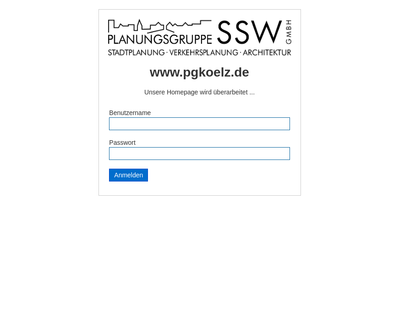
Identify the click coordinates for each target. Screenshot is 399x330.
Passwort (122, 142)
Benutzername (130, 112)
